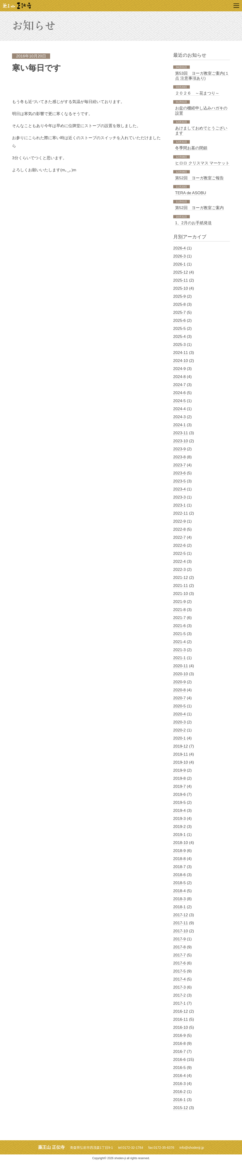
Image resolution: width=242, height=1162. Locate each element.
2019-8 (179, 778)
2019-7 (179, 786)
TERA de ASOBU (190, 193)
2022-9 (179, 521)
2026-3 (179, 256)
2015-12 (180, 1108)
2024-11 (180, 352)
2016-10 (180, 1027)
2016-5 (179, 1067)
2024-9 (179, 368)
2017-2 (179, 995)
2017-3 (179, 987)
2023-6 (179, 473)
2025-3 (179, 344)
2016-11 (180, 1019)
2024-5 (179, 401)
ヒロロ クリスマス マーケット (202, 163)
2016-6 (179, 1059)
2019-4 (179, 810)
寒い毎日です (36, 68)
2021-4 (179, 642)
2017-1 (179, 1003)
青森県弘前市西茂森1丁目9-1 (91, 1147)
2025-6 (179, 320)
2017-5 (179, 971)
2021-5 (179, 634)
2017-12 (180, 915)
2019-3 (179, 818)
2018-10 (180, 842)
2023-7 (179, 465)
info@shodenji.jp (191, 1147)
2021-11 (180, 585)
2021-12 (180, 577)
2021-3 (179, 650)
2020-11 (180, 666)
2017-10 (180, 931)
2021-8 (179, 609)
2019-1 (179, 834)
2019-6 (179, 794)
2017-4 (179, 979)
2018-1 (179, 907)
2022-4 (179, 561)
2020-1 (179, 738)
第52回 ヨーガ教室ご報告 (199, 178)
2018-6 (179, 875)
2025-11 (180, 280)
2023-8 (179, 457)
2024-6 (179, 393)
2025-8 (179, 304)
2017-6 (179, 963)
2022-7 (179, 537)
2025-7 (179, 312)
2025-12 (180, 272)
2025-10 (180, 288)
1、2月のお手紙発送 (193, 223)
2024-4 (179, 409)
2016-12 (180, 1011)
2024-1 (179, 425)
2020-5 (179, 706)
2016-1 (179, 1099)
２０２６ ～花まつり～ (197, 93)
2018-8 (179, 858)
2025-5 (179, 328)
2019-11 (180, 754)
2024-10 (180, 360)
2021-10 (180, 593)
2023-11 (180, 433)
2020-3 (179, 722)
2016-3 (179, 1083)
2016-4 (179, 1075)
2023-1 (179, 505)
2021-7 (179, 617)
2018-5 (179, 883)
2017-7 (179, 955)
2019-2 (179, 826)
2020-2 (179, 730)
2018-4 (179, 891)
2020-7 (179, 698)
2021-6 (179, 626)
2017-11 (180, 923)
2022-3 (179, 569)
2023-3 (179, 497)
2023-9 (179, 449)
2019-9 (179, 770)
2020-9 (179, 682)
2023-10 (180, 441)
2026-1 (179, 264)
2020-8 (179, 690)
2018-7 (179, 867)
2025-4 (179, 336)
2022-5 (179, 553)
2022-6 (179, 545)
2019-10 (180, 762)
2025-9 (179, 296)
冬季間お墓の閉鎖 (191, 148)
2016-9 (179, 1035)
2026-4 (179, 248)
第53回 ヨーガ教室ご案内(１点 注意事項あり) (202, 76)
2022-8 (179, 529)
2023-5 (179, 481)
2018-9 (179, 850)
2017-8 (179, 947)
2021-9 (179, 601)
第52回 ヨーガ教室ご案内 (199, 208)
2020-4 (179, 714)
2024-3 (179, 417)
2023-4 (179, 489)
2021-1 (179, 658)
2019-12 (180, 746)
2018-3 (179, 899)
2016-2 (179, 1091)
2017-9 (179, 939)
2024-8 (179, 376)
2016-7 (179, 1051)
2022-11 (180, 513)
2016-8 (179, 1043)
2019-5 (179, 802)
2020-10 (180, 674)
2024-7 (179, 385)
